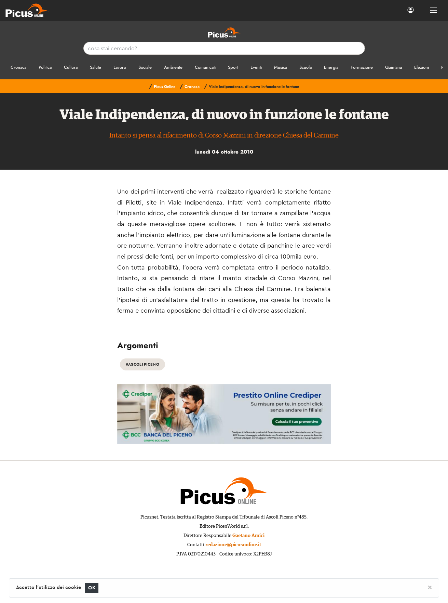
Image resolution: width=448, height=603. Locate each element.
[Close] (430, 587)
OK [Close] (91, 588)
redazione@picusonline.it (233, 544)
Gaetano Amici (248, 535)
